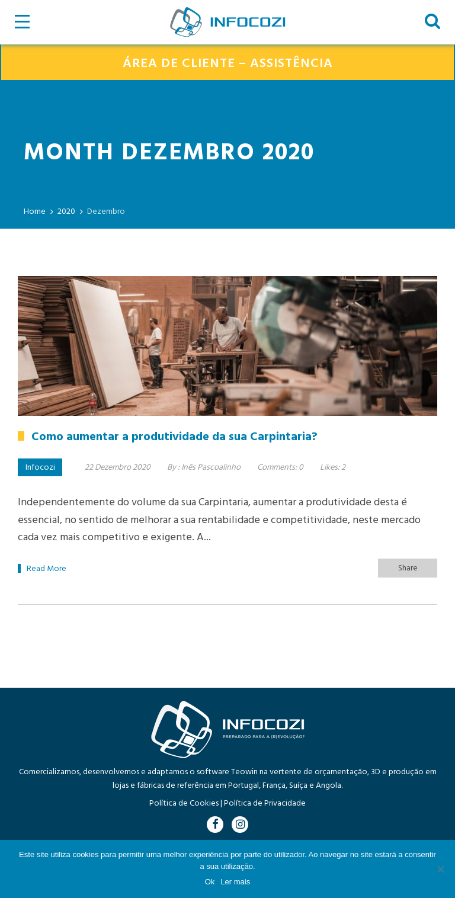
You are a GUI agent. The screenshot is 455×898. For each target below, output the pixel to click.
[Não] (440, 869)
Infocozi (40, 467)
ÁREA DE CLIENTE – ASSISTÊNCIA (228, 63)
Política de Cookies (184, 803)
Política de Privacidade (265, 803)
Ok (210, 881)
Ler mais (235, 881)
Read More (46, 569)
